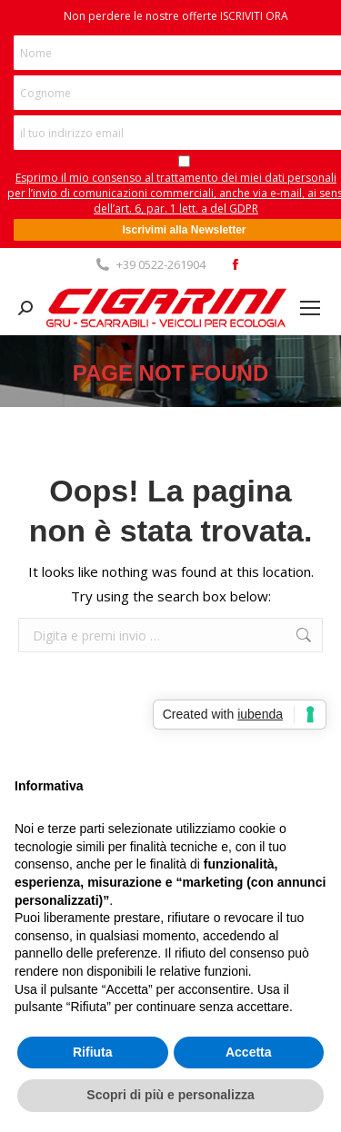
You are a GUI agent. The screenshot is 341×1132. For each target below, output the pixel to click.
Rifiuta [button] (93, 1052)
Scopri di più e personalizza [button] (170, 1094)
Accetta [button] (249, 1052)
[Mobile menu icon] (310, 308)
